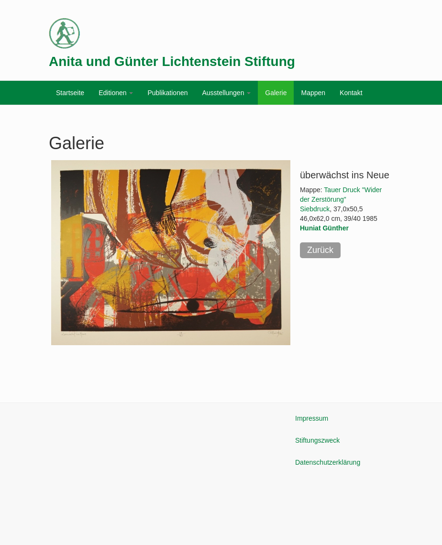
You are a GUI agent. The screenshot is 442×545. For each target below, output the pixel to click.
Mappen (313, 93)
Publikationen (167, 93)
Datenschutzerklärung (327, 462)
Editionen (116, 93)
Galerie (276, 93)
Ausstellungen (226, 93)
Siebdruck (315, 209)
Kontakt (351, 93)
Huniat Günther (324, 228)
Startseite (70, 93)
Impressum (311, 418)
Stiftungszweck (317, 440)
